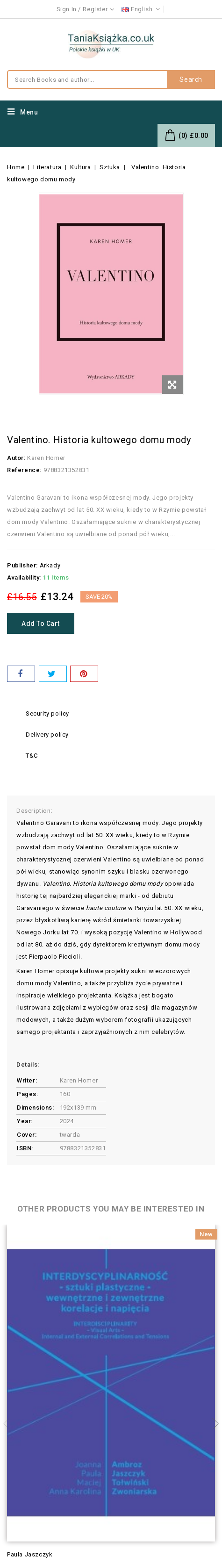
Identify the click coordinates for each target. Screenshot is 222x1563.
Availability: (24, 577)
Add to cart (40, 623)
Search (190, 79)
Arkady (50, 565)
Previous (9, 1423)
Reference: (24, 469)
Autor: (16, 457)
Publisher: (22, 565)
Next (212, 1423)
